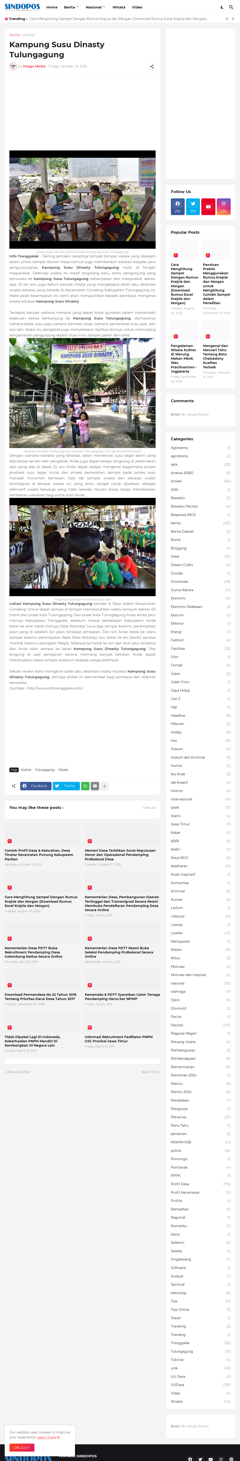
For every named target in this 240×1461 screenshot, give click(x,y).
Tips (201, 1301)
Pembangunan (201, 1050)
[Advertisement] (82, 113)
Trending (201, 1335)
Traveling (201, 1326)
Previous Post (19, 1072)
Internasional (201, 799)
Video (137, 7)
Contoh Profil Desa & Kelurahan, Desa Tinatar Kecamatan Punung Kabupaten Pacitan (39, 854)
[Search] (231, 7)
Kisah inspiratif (201, 874)
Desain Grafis (201, 565)
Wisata (118, 7)
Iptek (201, 807)
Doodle (201, 573)
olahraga (201, 991)
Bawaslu (201, 498)
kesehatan (201, 866)
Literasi (201, 925)
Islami (201, 816)
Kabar (201, 833)
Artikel (201, 481)
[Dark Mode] (222, 7)
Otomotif (201, 1008)
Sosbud (201, 1276)
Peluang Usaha (201, 1042)
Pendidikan (201, 1100)
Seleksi (201, 1251)
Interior (201, 791)
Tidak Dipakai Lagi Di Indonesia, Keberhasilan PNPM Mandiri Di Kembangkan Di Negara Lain (32, 1041)
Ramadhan (201, 1209)
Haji (201, 707)
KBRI (201, 841)
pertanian (201, 1134)
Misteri (201, 950)
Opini (201, 1000)
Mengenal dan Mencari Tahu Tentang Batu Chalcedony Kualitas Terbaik (215, 356)
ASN (201, 490)
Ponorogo (201, 1159)
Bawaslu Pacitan (201, 506)
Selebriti (201, 1242)
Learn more (46, 1437)
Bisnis (201, 540)
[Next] (233, 18)
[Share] (152, 66)
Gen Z (201, 699)
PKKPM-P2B (201, 1142)
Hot (201, 741)
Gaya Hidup (201, 690)
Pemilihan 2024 (201, 1075)
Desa (201, 556)
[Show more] (104, 786)
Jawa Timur (201, 824)
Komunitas (201, 883)
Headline (201, 715)
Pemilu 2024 (201, 1092)
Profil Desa (201, 1184)
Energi (201, 632)
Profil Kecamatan (201, 1192)
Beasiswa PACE (201, 515)
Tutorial (201, 1360)
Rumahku (201, 1226)
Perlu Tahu (201, 1125)
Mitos (201, 958)
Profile (201, 1201)
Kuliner (29, 35)
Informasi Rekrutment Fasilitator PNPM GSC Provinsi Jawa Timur (119, 1039)
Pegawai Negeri (201, 1033)
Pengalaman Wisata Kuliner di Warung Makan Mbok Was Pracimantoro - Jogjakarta (184, 359)
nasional (201, 983)
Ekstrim (201, 615)
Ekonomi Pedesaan (201, 607)
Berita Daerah (201, 531)
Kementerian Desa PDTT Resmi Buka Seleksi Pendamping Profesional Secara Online (119, 952)
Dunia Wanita (201, 590)
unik (201, 1368)
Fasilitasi (201, 648)
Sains (201, 1234)
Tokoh (201, 1318)
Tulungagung (44, 770)
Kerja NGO (201, 858)
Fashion (201, 640)
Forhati (201, 665)
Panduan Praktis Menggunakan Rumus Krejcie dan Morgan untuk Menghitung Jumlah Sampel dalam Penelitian (216, 284)
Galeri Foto (201, 682)
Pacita (201, 1017)
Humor (201, 766)
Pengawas (201, 1109)
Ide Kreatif (201, 782)
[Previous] (227, 18)
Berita (69, 7)
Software (201, 1268)
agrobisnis (201, 456)
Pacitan (201, 1025)
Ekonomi (201, 598)
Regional (201, 1217)
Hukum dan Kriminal (201, 757)
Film (201, 657)
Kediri (201, 849)
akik (201, 464)
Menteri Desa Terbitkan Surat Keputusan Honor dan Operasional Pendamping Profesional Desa (120, 854)
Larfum (201, 908)
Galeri (201, 674)
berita (201, 523)
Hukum (201, 749)
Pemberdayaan (201, 1058)
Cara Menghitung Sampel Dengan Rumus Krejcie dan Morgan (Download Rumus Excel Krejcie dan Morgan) (118, 19)
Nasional (94, 7)
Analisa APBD (201, 473)
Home (51, 7)
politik (201, 1151)
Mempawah (201, 941)
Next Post (150, 1072)
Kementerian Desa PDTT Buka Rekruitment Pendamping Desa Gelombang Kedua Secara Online (33, 952)
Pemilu (201, 1084)
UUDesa (201, 1385)
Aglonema (201, 448)
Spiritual (201, 1284)
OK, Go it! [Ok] (22, 1447)
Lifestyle (201, 916)
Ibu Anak (201, 774)
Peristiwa (201, 1117)
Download (201, 581)
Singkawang (201, 1259)
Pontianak (201, 1167)
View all (149, 807)
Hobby (201, 732)
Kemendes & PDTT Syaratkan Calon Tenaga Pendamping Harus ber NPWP (122, 996)
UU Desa (201, 1376)
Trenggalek (201, 1343)
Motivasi (201, 967)
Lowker (201, 933)
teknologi (201, 1293)
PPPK (201, 1176)
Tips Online (201, 1309)
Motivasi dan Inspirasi (201, 975)
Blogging (201, 548)
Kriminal (201, 891)
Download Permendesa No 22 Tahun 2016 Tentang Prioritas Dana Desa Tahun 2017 (40, 996)
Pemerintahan (201, 1067)
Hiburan (201, 724)
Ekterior (201, 623)
